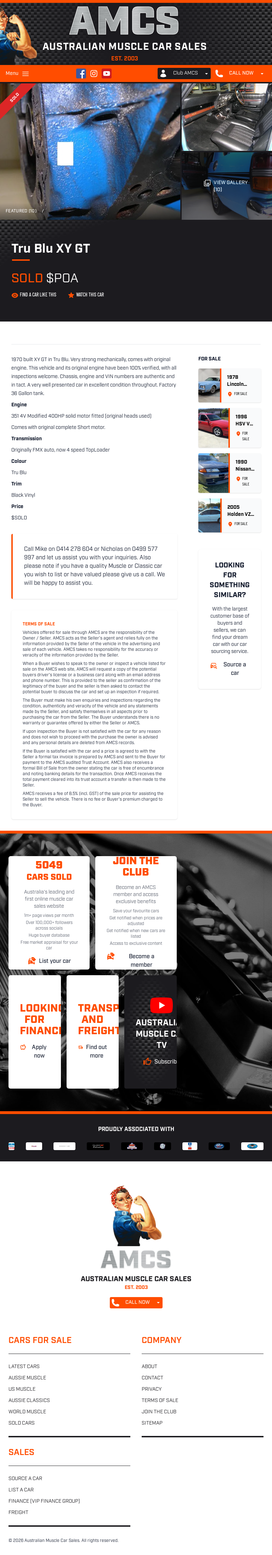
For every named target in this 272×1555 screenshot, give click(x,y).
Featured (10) (21, 211)
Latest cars (24, 1367)
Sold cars (21, 1423)
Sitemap (152, 1423)
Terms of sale (160, 1400)
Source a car (25, 1479)
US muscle (21, 1389)
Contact (152, 1378)
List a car (21, 1490)
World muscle (27, 1412)
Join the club (159, 1412)
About (149, 1367)
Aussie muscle (27, 1378)
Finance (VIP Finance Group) (44, 1501)
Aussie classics (29, 1400)
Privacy (152, 1389)
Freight (18, 1512)
